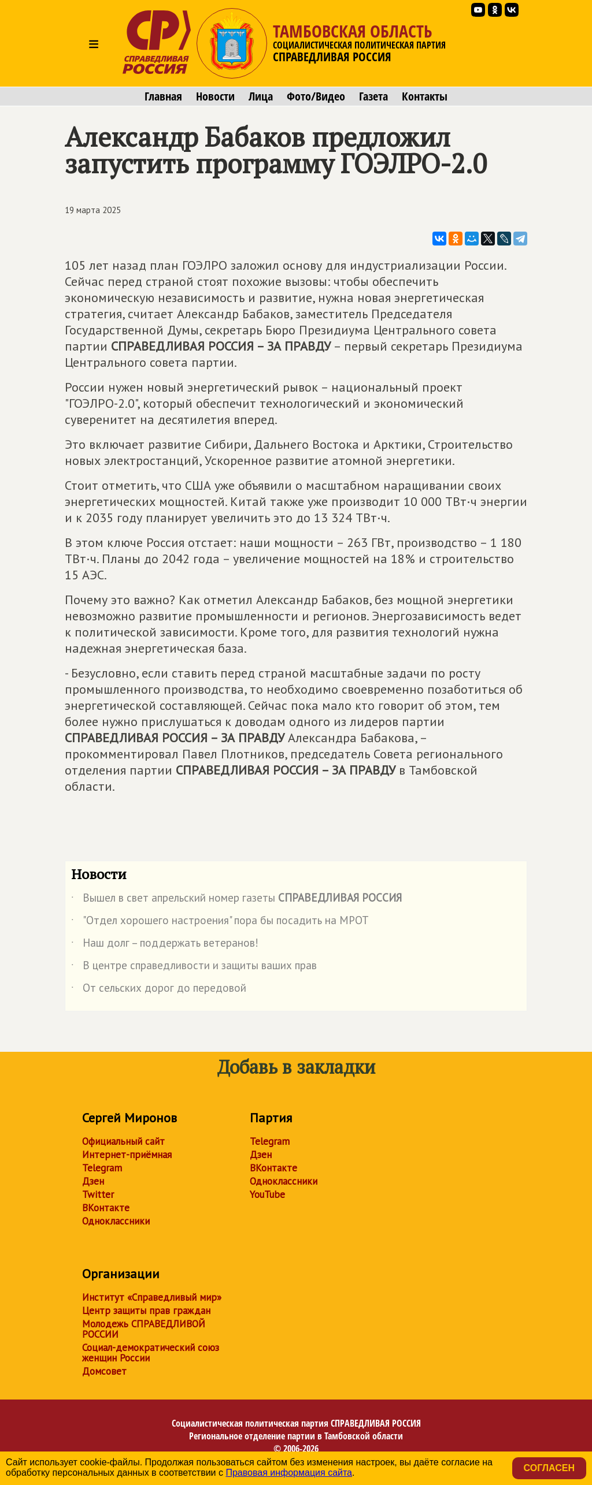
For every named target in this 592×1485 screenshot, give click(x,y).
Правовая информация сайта (288, 1472)
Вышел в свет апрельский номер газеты (236, 899)
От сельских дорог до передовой (158, 990)
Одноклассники (116, 1221)
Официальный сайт (123, 1141)
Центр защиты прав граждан (146, 1310)
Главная (163, 96)
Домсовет (104, 1371)
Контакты (424, 96)
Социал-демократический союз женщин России (150, 1352)
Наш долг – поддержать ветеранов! (164, 944)
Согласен (549, 1468)
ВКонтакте (106, 1208)
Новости (215, 96)
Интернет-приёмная (127, 1154)
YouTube (267, 1194)
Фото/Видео (316, 96)
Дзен (93, 1181)
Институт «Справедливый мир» (151, 1297)
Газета (373, 96)
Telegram (102, 1168)
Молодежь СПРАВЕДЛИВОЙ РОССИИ (143, 1329)
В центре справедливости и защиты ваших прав (194, 967)
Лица (261, 96)
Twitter (98, 1194)
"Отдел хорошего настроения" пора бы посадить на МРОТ (220, 922)
